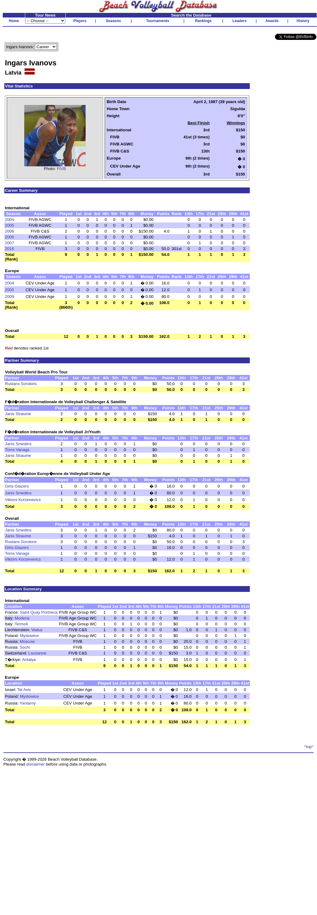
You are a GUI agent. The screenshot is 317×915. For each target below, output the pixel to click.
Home (14, 21)
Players (80, 21)
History (303, 21)
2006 (9, 231)
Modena (22, 618)
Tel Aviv (24, 689)
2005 (9, 225)
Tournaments (157, 21)
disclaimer (35, 764)
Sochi (25, 647)
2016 (9, 248)
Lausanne (37, 653)
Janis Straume (18, 413)
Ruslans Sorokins (21, 383)
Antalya (29, 659)
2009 (9, 296)
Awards (272, 21)
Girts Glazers (17, 486)
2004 (9, 219)
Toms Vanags (17, 449)
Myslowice (29, 635)
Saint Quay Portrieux (39, 612)
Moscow (27, 641)
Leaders (239, 21)
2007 (9, 243)
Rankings (203, 21)
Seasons (113, 21)
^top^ (309, 746)
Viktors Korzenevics (23, 499)
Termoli (21, 624)
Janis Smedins (18, 444)
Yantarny (28, 703)
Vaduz (37, 629)
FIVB (61, 168)
